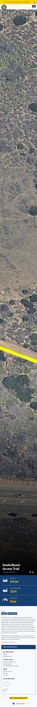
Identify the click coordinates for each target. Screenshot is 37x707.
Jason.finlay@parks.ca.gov (10, 666)
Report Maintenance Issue (18, 698)
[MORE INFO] (27, 2)
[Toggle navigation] (34, 6)
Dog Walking (12, 613)
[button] (3, 292)
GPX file (5, 675)
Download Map (7, 671)
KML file (5, 673)
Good (4, 691)
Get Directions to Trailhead (8, 642)
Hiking (4, 613)
